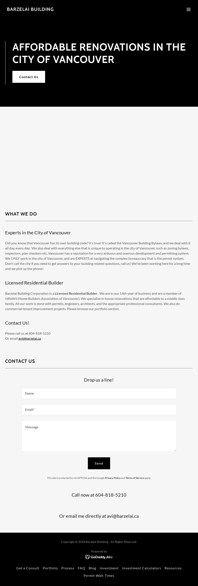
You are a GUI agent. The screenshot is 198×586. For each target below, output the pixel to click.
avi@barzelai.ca (29, 338)
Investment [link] (109, 568)
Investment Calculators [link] (141, 568)
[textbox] (99, 393)
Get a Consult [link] (27, 568)
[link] (30, 9)
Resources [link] (173, 568)
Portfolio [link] (50, 568)
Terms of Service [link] (135, 478)
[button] (188, 9)
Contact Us (28, 77)
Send (99, 463)
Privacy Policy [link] (113, 478)
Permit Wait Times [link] (99, 575)
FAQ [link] (81, 568)
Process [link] (67, 568)
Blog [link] (92, 568)
